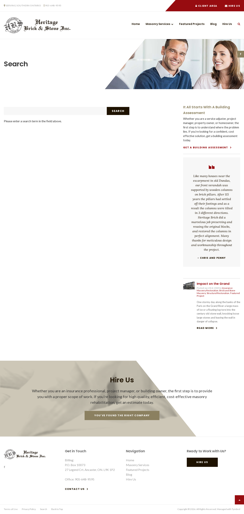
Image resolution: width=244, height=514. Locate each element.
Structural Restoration (218, 293)
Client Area (206, 6)
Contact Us (75, 489)
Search (237, 24)
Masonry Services (158, 24)
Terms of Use (11, 509)
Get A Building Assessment (205, 147)
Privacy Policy (29, 509)
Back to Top (57, 509)
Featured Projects (192, 24)
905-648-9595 (53, 5)
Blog (213, 24)
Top (239, 499)
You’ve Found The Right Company (122, 415)
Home (136, 24)
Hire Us (232, 6)
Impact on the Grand (213, 284)
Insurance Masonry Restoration (215, 289)
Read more (205, 328)
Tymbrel (236, 509)
